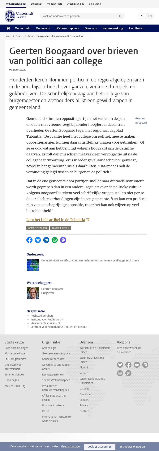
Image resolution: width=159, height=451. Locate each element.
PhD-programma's (15, 377)
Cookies (84, 418)
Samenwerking (113, 28)
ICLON (45, 429)
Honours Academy (53, 423)
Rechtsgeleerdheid (42, 333)
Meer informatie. (70, 446)
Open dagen (12, 398)
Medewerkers (54, 3)
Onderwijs (43, 28)
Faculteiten (136, 28)
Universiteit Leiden (16, 3)
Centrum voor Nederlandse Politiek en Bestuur (59, 345)
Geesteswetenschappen (56, 371)
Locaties (84, 406)
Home (8, 36)
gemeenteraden (37, 246)
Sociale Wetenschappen (56, 398)
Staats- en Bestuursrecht (45, 341)
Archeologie (49, 366)
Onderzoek (22, 28)
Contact (84, 429)
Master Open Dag (15, 404)
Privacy (84, 423)
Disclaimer (86, 412)
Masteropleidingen (15, 371)
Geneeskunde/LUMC (54, 377)
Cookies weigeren (134, 447)
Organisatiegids (75, 3)
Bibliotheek (94, 3)
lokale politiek (60, 246)
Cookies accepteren (100, 447)
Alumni (84, 385)
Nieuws (19, 36)
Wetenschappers (67, 28)
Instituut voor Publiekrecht (47, 337)
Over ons (91, 28)
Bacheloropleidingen (16, 366)
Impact (84, 391)
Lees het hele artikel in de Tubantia (55, 237)
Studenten (36, 3)
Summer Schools (14, 392)
